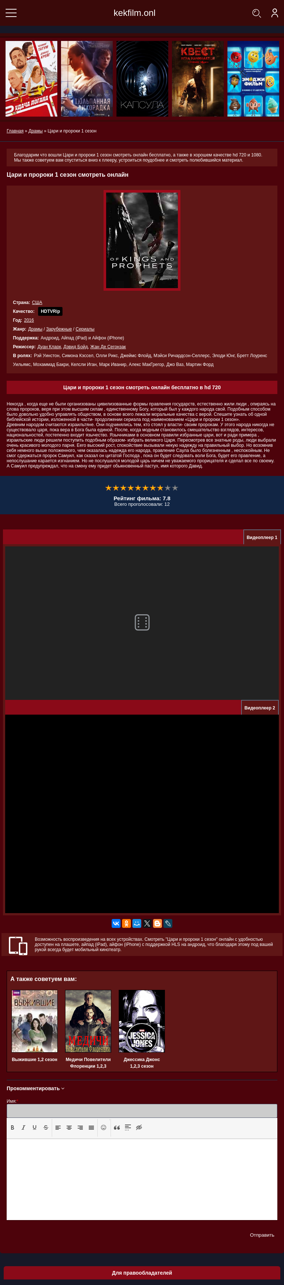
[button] (12, 1128)
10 (175, 488)
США (37, 302)
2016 (29, 320)
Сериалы (84, 329)
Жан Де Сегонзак (108, 346)
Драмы (35, 329)
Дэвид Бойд (76, 346)
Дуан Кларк (49, 346)
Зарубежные (59, 329)
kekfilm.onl (134, 13)
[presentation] (12, 1127)
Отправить (262, 1235)
